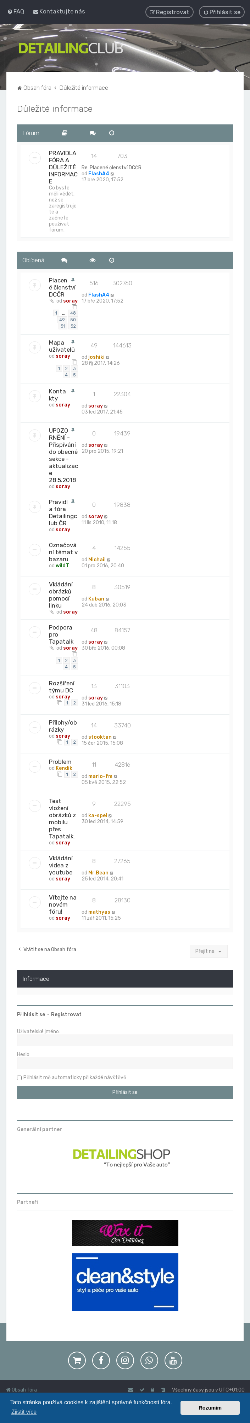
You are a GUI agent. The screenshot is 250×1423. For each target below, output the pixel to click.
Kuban (96, 598)
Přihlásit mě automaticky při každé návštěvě (74, 1077)
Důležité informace (55, 108)
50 (73, 319)
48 (73, 312)
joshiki (96, 356)
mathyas (99, 911)
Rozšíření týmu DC (61, 686)
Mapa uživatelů (62, 345)
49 (62, 319)
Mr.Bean (98, 872)
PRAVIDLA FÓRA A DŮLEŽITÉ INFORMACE (63, 166)
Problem (60, 761)
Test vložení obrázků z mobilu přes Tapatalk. (62, 818)
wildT (62, 565)
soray (70, 300)
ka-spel (97, 815)
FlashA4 (98, 173)
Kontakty (57, 394)
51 (63, 325)
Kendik (64, 768)
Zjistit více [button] (24, 1412)
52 (73, 325)
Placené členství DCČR (62, 286)
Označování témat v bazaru (63, 551)
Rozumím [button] (210, 1408)
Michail (97, 559)
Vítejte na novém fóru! (63, 903)
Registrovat (66, 1014)
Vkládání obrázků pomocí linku (61, 594)
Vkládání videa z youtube (61, 864)
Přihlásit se (31, 1014)
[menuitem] (15, 11)
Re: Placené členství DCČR (111, 167)
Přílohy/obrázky (63, 725)
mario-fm (100, 776)
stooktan (100, 736)
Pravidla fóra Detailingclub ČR (63, 512)
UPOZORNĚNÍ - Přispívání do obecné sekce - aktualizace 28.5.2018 (63, 454)
